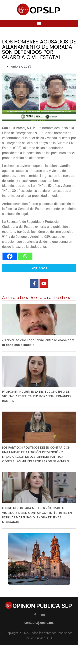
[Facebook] (9, 256)
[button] (39, 23)
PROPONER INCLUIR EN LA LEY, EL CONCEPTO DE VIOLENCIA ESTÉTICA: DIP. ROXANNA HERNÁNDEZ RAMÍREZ (36, 396)
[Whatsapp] (25, 256)
